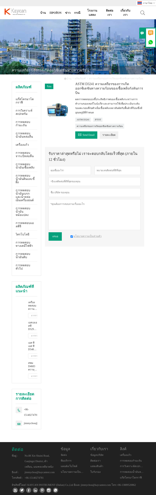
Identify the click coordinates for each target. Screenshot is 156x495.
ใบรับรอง (95, 472)
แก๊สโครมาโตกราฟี (25, 101)
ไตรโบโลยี (22, 234)
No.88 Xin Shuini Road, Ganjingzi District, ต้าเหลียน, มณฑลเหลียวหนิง (39, 461)
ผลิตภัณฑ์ (80, 78)
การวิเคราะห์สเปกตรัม (24, 112)
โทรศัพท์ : (17, 477)
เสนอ (55, 236)
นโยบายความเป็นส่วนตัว (73, 472)
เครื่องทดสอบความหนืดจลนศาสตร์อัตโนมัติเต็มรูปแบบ (32, 306)
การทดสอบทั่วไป (23, 267)
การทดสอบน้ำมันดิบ (23, 255)
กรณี (77, 12)
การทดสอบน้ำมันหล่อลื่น (24, 135)
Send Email (86, 134)
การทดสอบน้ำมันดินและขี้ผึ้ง (25, 179)
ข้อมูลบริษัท (96, 455)
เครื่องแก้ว (22, 144)
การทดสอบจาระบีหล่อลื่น (25, 154)
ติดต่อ (17, 449)
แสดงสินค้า (96, 466)
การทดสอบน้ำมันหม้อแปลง (23, 211)
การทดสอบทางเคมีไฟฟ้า (24, 244)
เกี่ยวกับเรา (125, 12)
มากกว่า (35, 315)
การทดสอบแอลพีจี (25, 224)
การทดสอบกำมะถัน (23, 123)
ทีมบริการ (66, 460)
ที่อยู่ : (15, 455)
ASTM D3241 (83, 119)
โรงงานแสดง (92, 12)
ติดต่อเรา (109, 12)
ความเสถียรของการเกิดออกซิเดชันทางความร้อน (100, 126)
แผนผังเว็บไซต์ (69, 466)
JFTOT (98, 119)
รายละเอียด (109, 135)
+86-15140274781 (31, 412)
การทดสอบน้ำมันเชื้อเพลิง (25, 166)
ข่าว (67, 12)
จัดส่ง (64, 455)
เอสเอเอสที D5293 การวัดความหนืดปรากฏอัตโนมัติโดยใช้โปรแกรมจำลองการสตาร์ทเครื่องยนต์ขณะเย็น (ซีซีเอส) (32, 326)
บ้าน (43, 12)
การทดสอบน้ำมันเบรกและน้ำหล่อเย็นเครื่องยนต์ (25, 195)
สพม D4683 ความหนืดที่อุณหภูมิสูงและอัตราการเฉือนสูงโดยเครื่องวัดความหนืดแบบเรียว (32, 366)
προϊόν (55, 12)
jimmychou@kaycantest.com (40, 472)
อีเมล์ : (15, 472)
